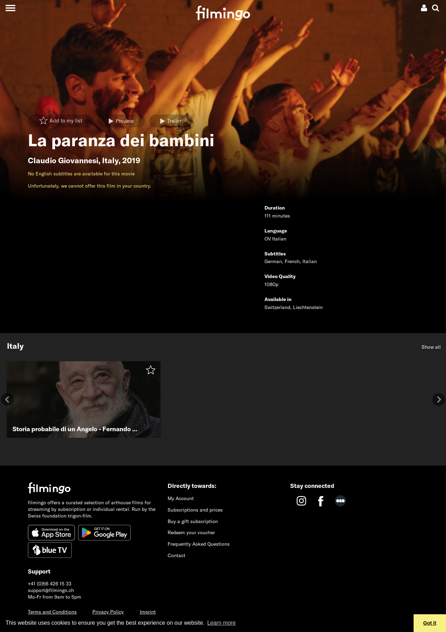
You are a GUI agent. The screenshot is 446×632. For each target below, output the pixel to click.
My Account (181, 498)
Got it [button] (430, 623)
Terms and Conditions (52, 612)
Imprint (148, 612)
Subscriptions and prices (195, 510)
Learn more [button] (221, 623)
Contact (176, 555)
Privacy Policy (108, 612)
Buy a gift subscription (193, 521)
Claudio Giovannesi (63, 160)
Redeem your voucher (191, 532)
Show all (431, 347)
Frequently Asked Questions (199, 544)
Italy (110, 160)
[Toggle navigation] (10, 8)
